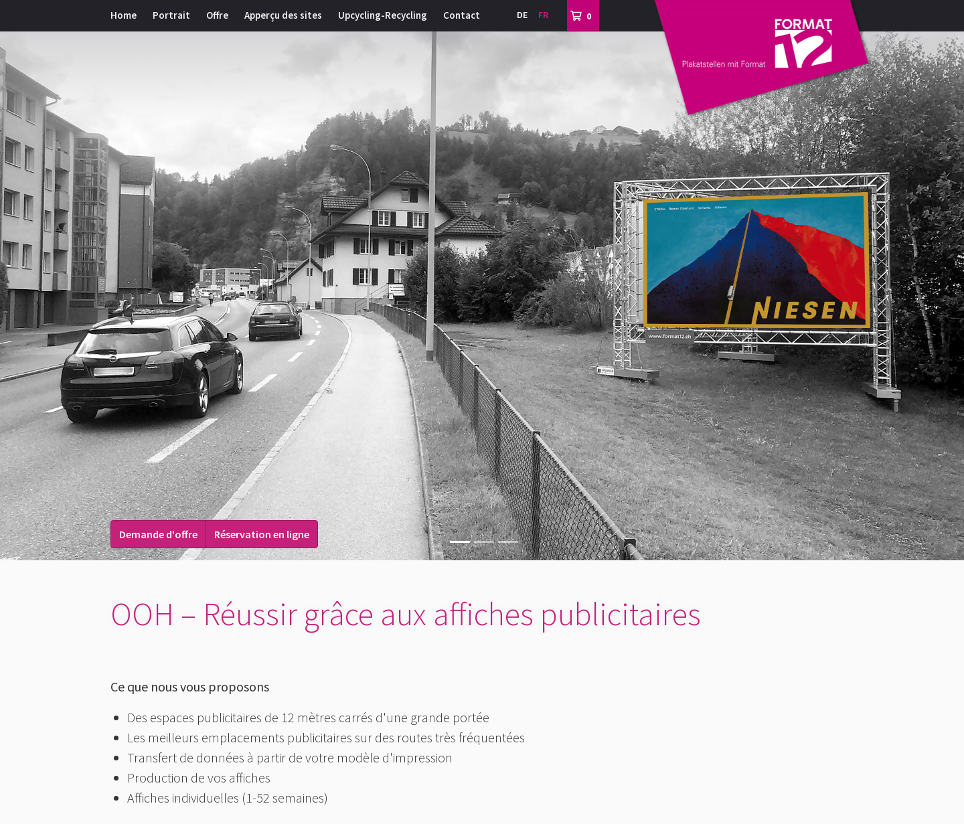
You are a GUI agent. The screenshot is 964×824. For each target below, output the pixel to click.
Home (123, 15)
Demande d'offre (158, 534)
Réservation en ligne (261, 534)
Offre (217, 15)
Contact (461, 15)
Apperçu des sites (283, 15)
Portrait (171, 15)
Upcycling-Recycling (382, 15)
